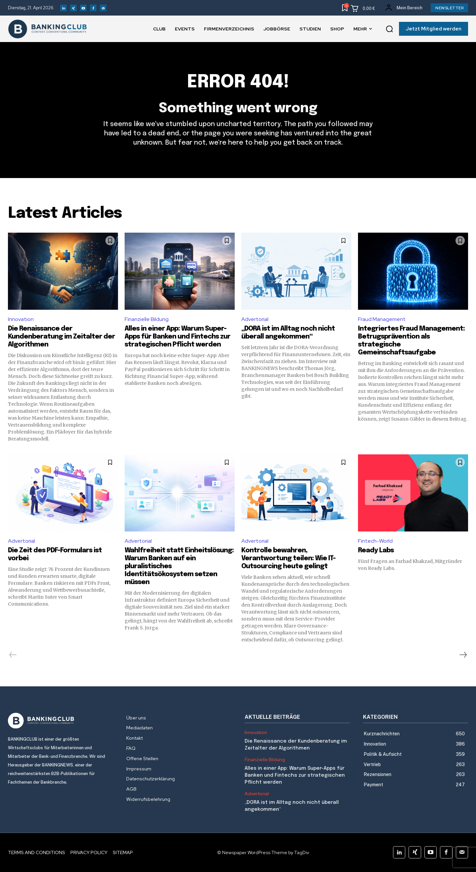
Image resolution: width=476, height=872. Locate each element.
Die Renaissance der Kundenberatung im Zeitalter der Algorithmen (61, 336)
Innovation (21, 319)
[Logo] (60, 721)
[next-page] (462, 655)
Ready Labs (376, 550)
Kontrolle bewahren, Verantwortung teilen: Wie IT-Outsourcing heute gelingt (288, 558)
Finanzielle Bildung (147, 319)
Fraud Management (382, 319)
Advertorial (254, 319)
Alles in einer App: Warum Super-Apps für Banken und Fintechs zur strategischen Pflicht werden (177, 336)
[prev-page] (13, 655)
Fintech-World (375, 540)
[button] (389, 29)
